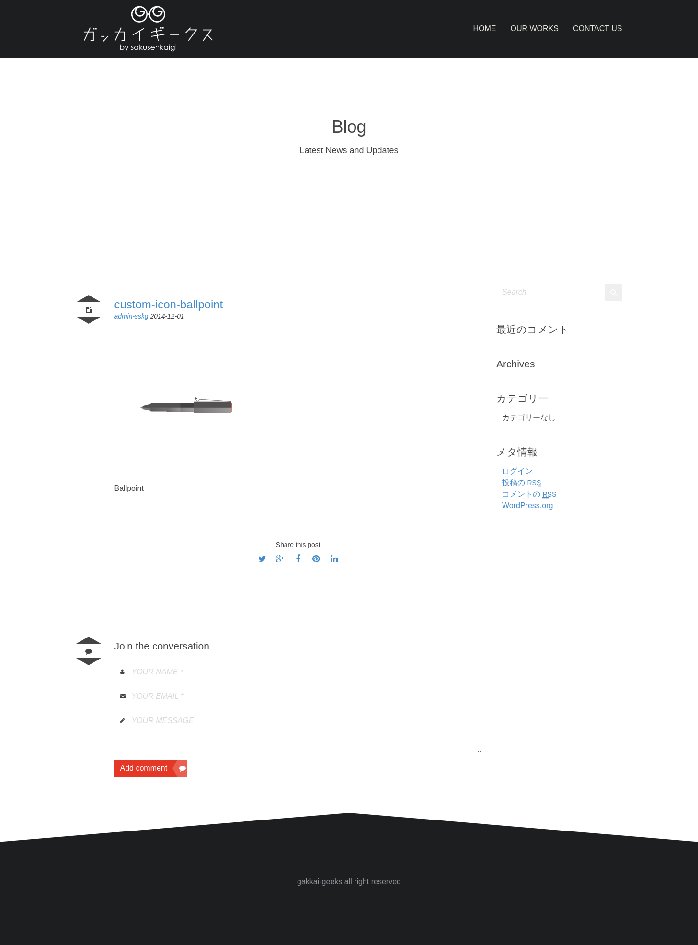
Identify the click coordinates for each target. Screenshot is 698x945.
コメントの (529, 494)
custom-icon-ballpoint (168, 304)
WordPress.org (527, 505)
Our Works (535, 28)
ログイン (517, 471)
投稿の (521, 482)
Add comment (154, 768)
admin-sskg (132, 316)
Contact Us (597, 28)
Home (484, 28)
